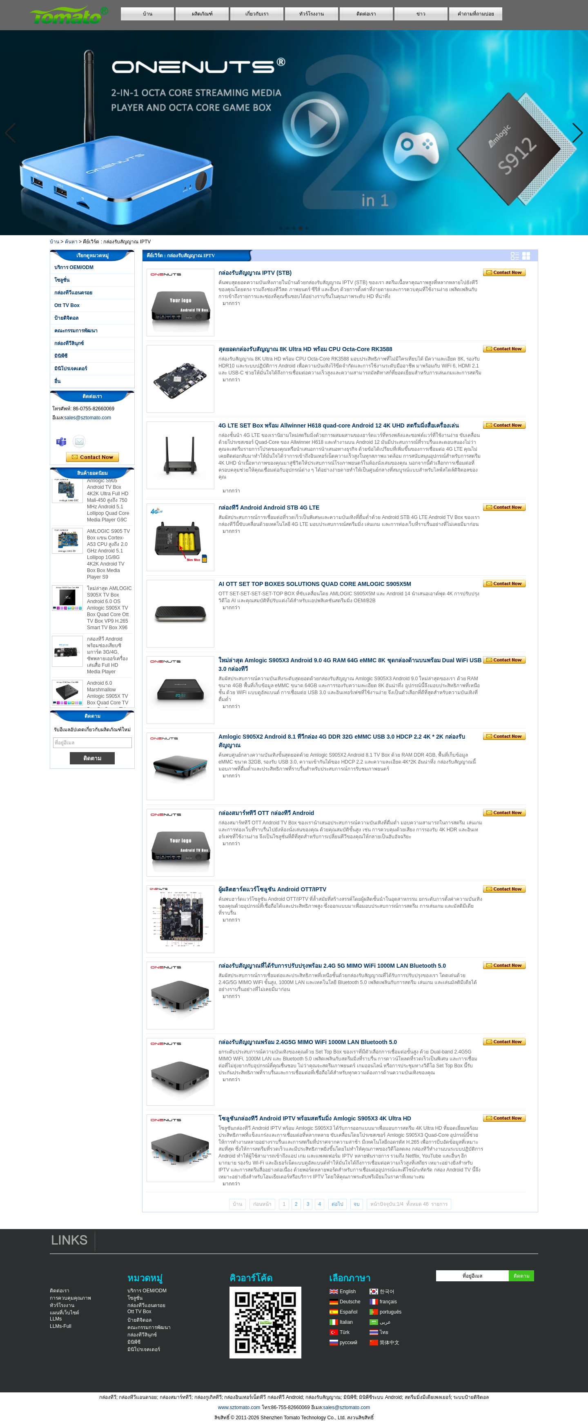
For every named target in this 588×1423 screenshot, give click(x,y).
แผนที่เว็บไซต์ (64, 1313)
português (390, 1312)
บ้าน (147, 14)
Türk (345, 1332)
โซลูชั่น (61, 280)
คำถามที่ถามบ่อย (476, 14)
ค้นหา (71, 242)
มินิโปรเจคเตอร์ (70, 369)
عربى (385, 1322)
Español (348, 1312)
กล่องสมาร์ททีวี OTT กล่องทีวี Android (266, 813)
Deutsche (350, 1302)
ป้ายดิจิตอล (66, 318)
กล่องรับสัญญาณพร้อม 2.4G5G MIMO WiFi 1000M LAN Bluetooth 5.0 (307, 1042)
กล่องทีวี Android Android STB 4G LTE (268, 507)
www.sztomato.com (239, 1407)
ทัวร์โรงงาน (311, 14)
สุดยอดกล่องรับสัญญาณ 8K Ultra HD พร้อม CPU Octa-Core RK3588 (305, 349)
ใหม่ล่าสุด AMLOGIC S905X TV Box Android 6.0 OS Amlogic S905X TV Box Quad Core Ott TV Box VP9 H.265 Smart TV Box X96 (109, 612)
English (348, 1291)
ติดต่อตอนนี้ (92, 457)
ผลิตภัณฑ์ (202, 14)
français (388, 1302)
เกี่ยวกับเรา (257, 14)
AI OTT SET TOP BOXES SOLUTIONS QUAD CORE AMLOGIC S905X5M (314, 584)
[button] (281, 228)
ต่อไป (337, 1204)
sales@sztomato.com (87, 418)
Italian (346, 1322)
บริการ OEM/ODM (74, 267)
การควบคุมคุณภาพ (70, 1298)
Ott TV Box (67, 305)
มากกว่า (231, 303)
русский (348, 1342)
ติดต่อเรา (366, 14)
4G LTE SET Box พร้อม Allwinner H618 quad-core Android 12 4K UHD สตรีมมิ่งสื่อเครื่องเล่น (338, 425)
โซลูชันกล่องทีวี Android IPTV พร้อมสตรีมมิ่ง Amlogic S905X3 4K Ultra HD (314, 1118)
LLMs (56, 1319)
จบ (357, 1204)
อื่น (57, 381)
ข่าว (420, 14)
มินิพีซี (60, 356)
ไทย (384, 1332)
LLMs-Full (60, 1326)
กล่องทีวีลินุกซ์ (69, 343)
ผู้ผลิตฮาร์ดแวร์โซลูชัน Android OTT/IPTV (272, 889)
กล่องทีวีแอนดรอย (73, 293)
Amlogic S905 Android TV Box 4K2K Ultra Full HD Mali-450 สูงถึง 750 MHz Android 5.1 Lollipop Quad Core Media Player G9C (108, 504)
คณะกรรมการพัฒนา (76, 331)
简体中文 (389, 1342)
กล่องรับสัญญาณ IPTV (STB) (255, 272)
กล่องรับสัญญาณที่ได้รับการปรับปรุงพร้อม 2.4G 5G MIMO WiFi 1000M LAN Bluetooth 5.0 (332, 965)
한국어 (387, 1291)
